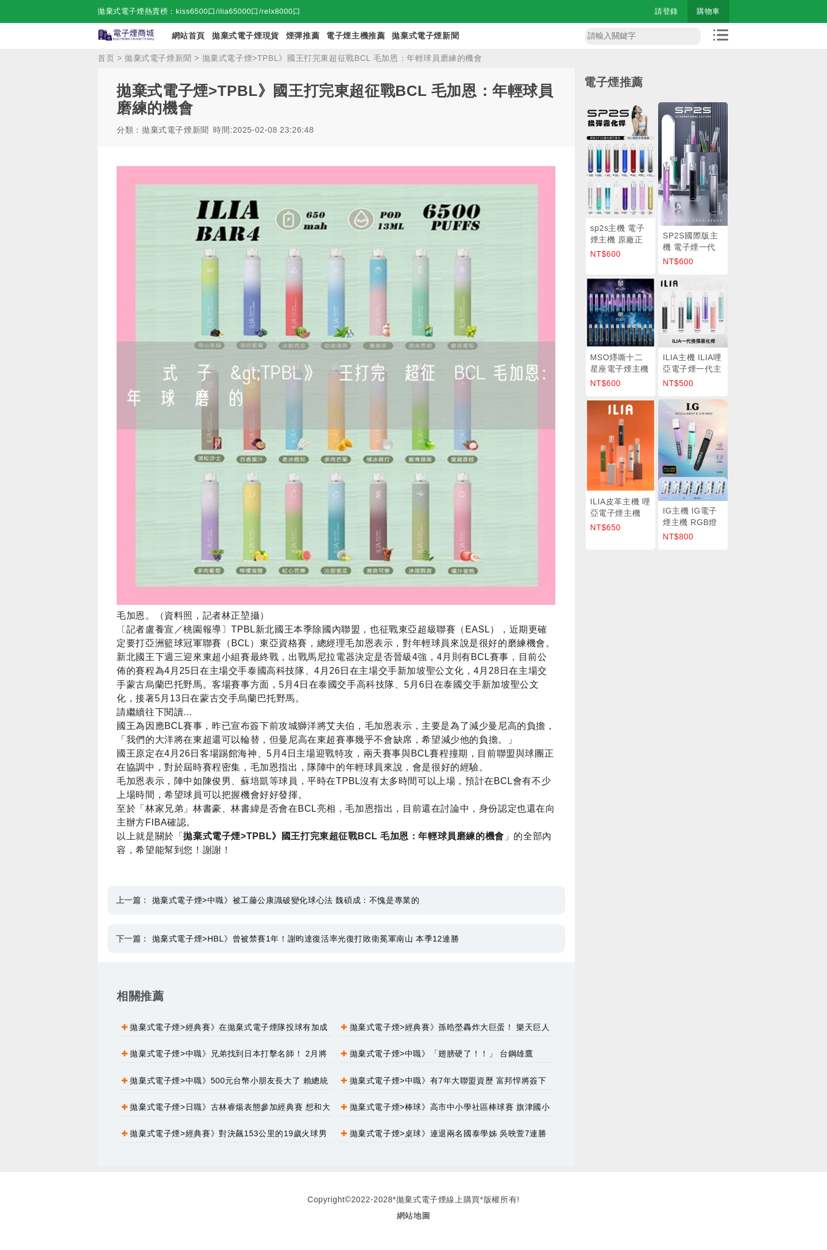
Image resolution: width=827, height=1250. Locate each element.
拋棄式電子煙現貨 (245, 35)
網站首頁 (188, 35)
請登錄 (666, 11)
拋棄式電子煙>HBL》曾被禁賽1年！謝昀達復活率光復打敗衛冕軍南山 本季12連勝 (305, 938)
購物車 (708, 11)
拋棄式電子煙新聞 (425, 35)
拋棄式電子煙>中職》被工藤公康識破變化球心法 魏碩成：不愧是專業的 (286, 900)
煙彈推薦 (302, 35)
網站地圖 (413, 1215)
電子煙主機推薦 (355, 35)
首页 (106, 58)
